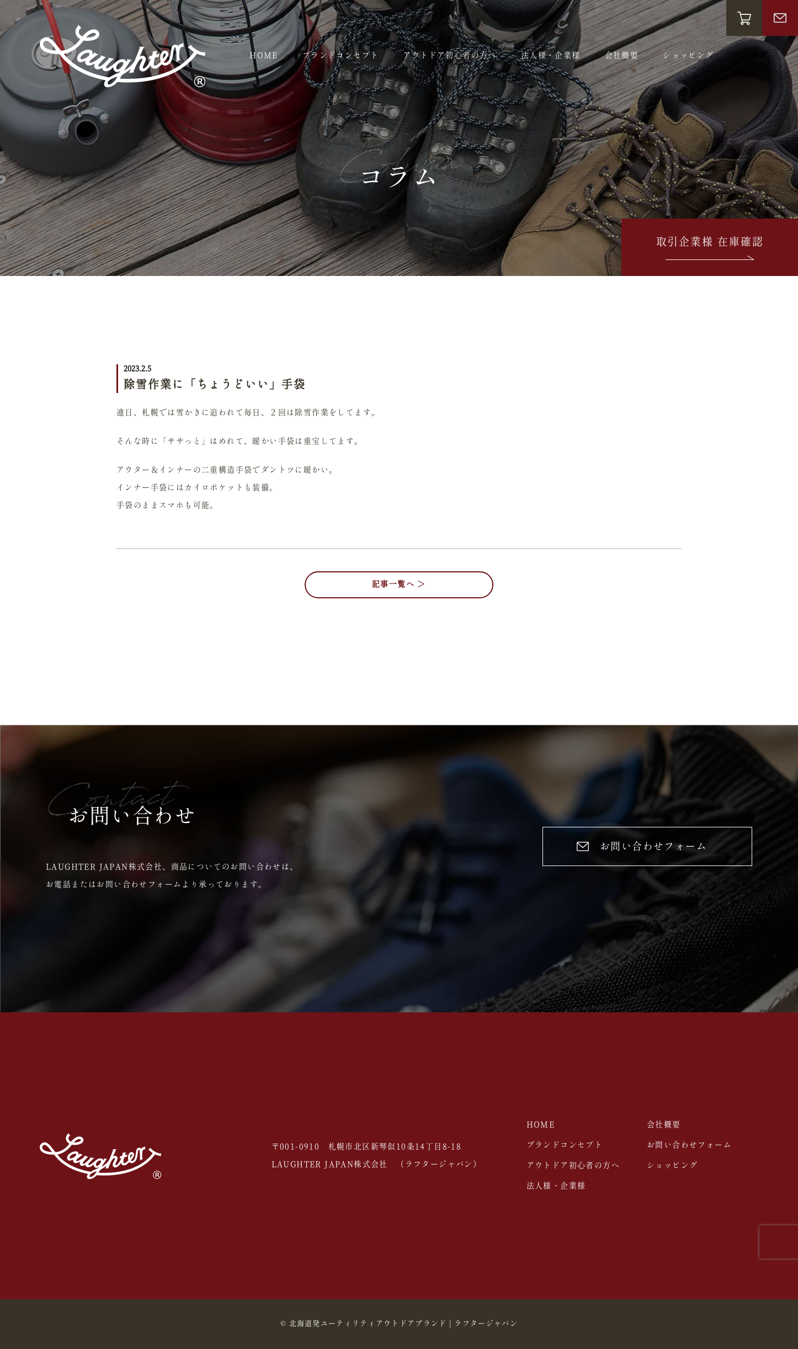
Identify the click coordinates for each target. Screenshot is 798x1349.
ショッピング (688, 55)
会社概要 (622, 55)
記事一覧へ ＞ (399, 584)
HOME (263, 55)
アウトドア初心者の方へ (449, 55)
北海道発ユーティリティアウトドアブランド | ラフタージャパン (403, 1324)
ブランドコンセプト (340, 55)
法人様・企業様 (551, 55)
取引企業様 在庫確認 (710, 249)
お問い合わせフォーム (642, 847)
